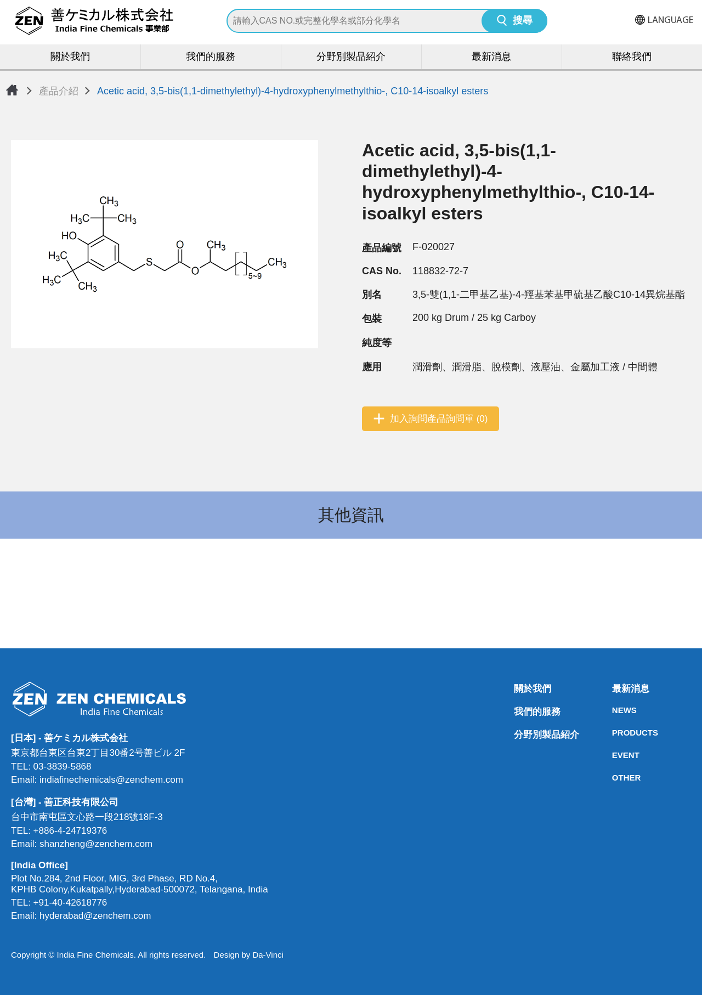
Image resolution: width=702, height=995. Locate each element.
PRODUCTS (615, 732)
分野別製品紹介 (351, 57)
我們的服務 (210, 57)
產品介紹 (58, 91)
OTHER (615, 777)
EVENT (615, 755)
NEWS (615, 710)
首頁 (12, 90)
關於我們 (70, 57)
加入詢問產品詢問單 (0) (439, 419)
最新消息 (491, 57)
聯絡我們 (632, 57)
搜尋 (523, 21)
